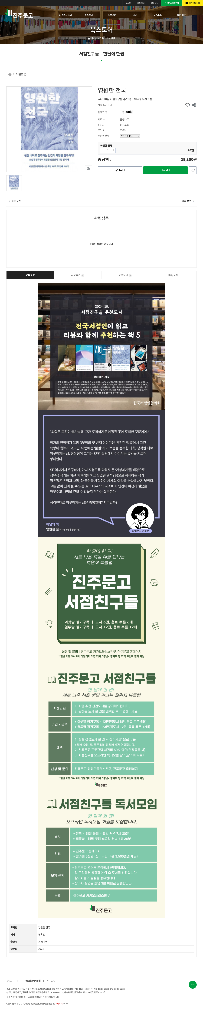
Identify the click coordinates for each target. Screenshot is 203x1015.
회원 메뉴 (181, 15)
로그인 (128, 3)
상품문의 (125, 275)
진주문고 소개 (65, 15)
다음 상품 (186, 201)
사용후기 (77, 275)
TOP (192, 985)
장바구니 (154, 3)
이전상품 (16, 201)
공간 (135, 15)
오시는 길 (51, 980)
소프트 (62, 1003)
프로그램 (111, 15)
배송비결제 (103, 135)
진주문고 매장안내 (172, 3)
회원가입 (140, 3)
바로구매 (165, 170)
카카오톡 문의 (194, 3)
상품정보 (30, 275)
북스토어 (88, 15)
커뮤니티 (158, 15)
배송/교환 (172, 275)
